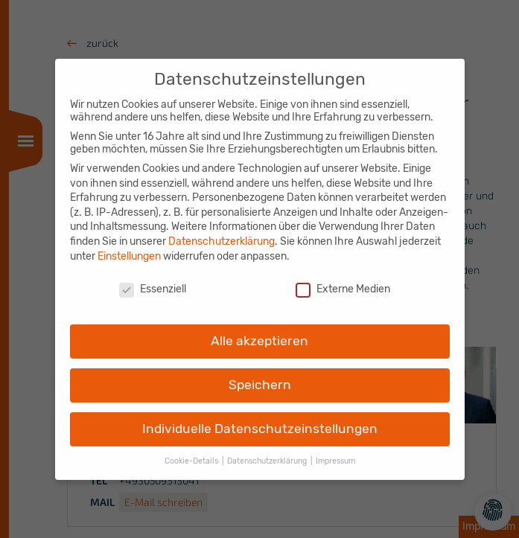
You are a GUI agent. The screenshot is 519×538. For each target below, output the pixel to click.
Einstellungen (129, 247)
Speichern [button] (260, 376)
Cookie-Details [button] (192, 452)
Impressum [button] (335, 452)
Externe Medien (343, 281)
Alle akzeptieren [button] (259, 332)
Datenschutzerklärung (221, 233)
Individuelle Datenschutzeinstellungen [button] (260, 420)
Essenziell (152, 281)
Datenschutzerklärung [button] (268, 452)
